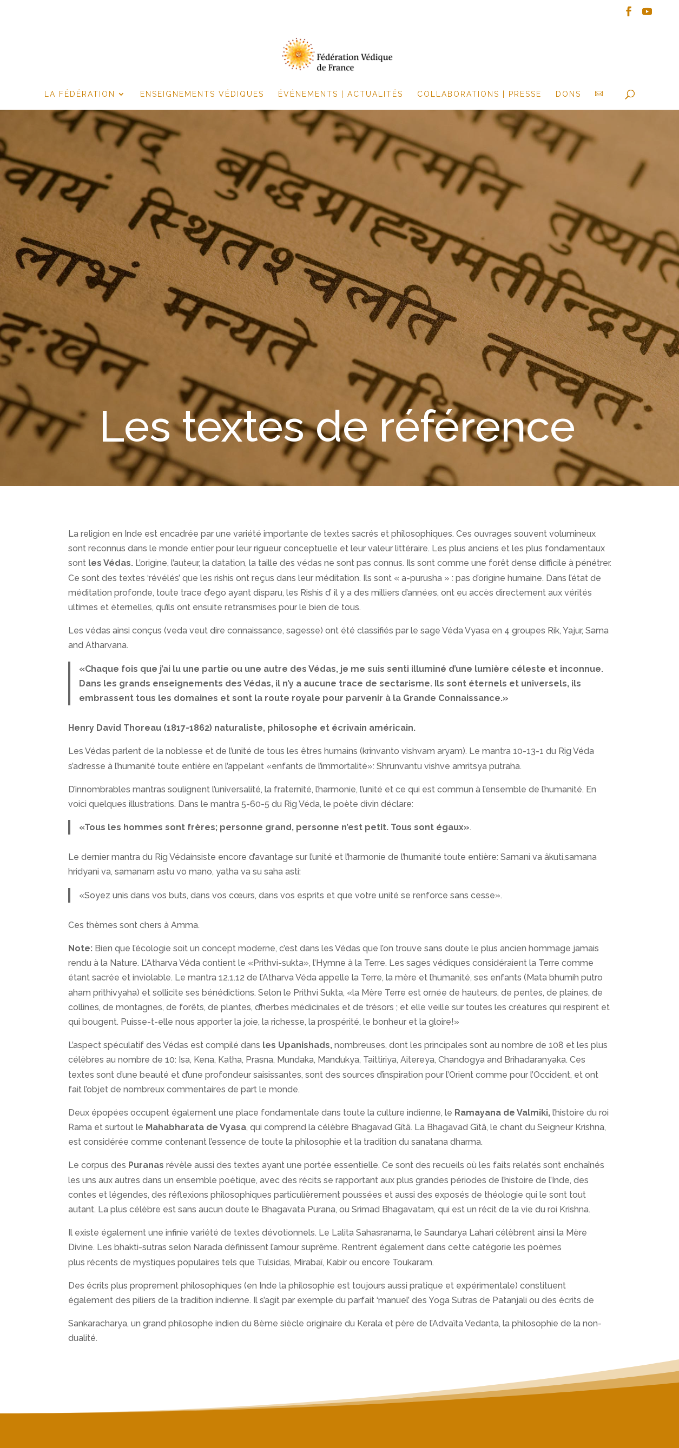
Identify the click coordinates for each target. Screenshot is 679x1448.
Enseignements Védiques (202, 94)
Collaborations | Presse (479, 94)
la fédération (79, 94)
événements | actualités (340, 94)
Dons (568, 94)
